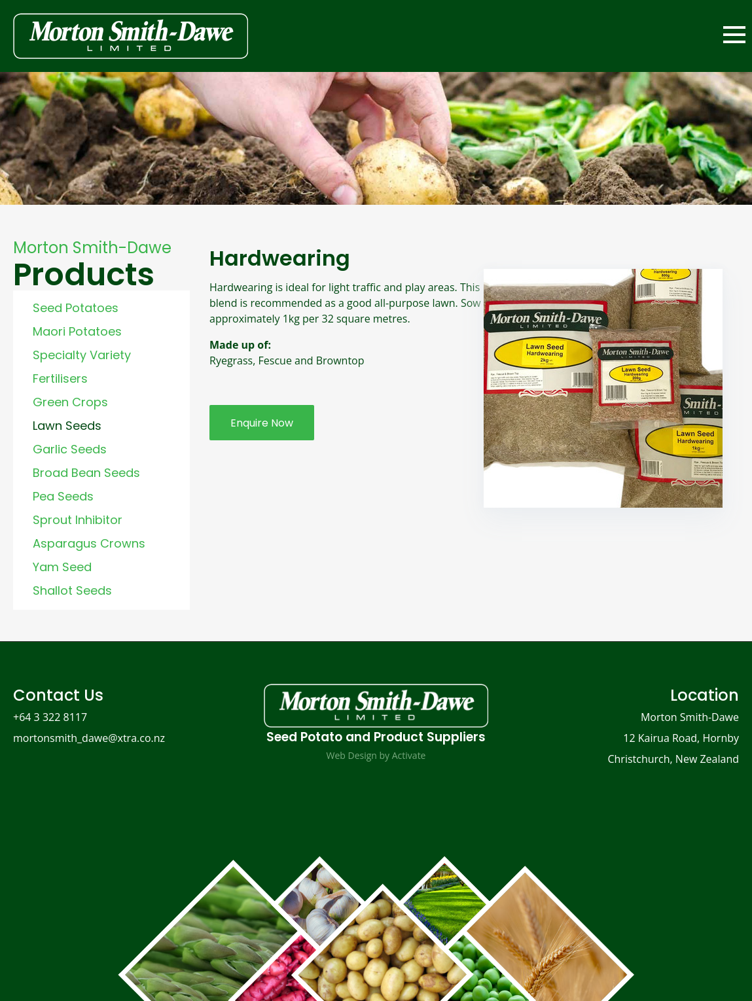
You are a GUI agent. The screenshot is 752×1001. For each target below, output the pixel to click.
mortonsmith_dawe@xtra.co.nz (89, 738)
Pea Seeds (63, 496)
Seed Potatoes (75, 308)
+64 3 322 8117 (50, 717)
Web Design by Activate (376, 755)
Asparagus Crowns (89, 543)
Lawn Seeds (67, 425)
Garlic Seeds (70, 449)
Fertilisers (60, 378)
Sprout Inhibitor (77, 520)
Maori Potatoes (77, 331)
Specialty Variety (82, 355)
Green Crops (70, 402)
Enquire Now (261, 422)
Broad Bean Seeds (86, 473)
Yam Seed (62, 567)
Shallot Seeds (72, 590)
